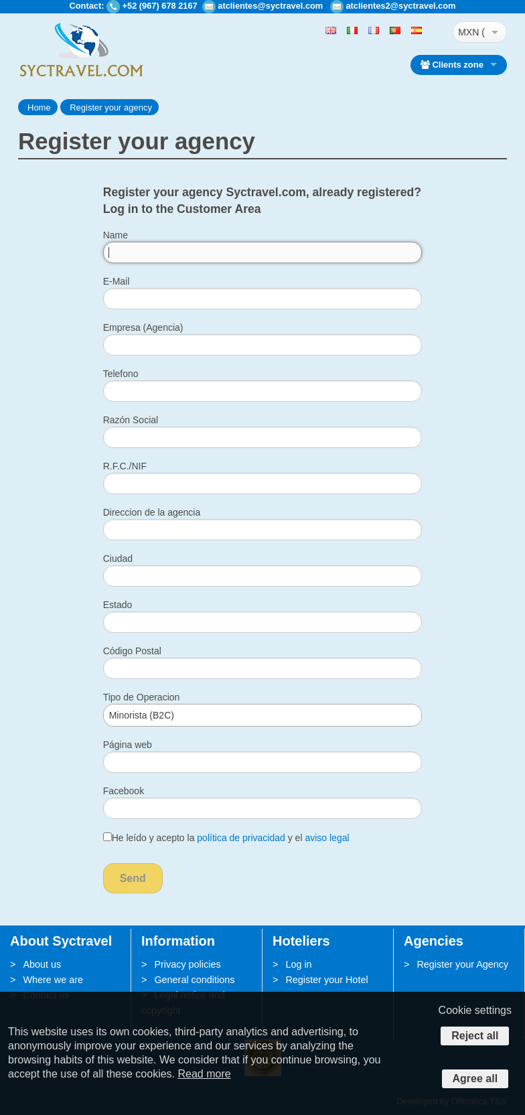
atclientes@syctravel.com (270, 6)
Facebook (123, 791)
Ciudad (118, 558)
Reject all (474, 1035)
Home (39, 107)
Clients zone (452, 65)
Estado (118, 604)
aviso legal (327, 837)
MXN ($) (471, 32)
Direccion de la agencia (152, 512)
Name (115, 235)
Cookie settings (475, 1010)
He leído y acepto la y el (226, 837)
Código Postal (132, 651)
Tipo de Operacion (141, 697)
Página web (127, 744)
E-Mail (116, 281)
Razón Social (131, 420)
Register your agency (111, 107)
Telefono (121, 373)
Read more (203, 1074)
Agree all (475, 1078)
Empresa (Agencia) (143, 327)
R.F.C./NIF (125, 466)
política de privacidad (241, 837)
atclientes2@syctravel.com (400, 6)
